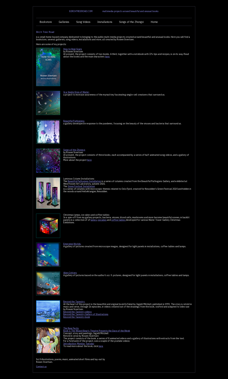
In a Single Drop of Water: (76, 92)
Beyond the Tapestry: (74, 301)
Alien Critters (70, 272)
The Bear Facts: (71, 328)
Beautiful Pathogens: (74, 121)
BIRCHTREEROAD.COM (80, 11)
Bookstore (46, 21)
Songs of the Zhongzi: (74, 149)
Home (154, 21)
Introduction (69, 343)
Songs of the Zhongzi (131, 21)
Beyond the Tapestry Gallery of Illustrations (85, 314)
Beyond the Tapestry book (76, 317)
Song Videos (83, 21)
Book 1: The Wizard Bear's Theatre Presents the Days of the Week (96, 330)
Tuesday (90, 343)
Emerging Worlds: (72, 243)
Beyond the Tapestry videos (77, 311)
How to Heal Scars (72, 49)
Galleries (64, 21)
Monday (81, 343)
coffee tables (118, 220)
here (107, 56)
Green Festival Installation (81, 186)
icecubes (102, 220)
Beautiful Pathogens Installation (84, 181)
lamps (94, 220)
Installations (104, 21)
